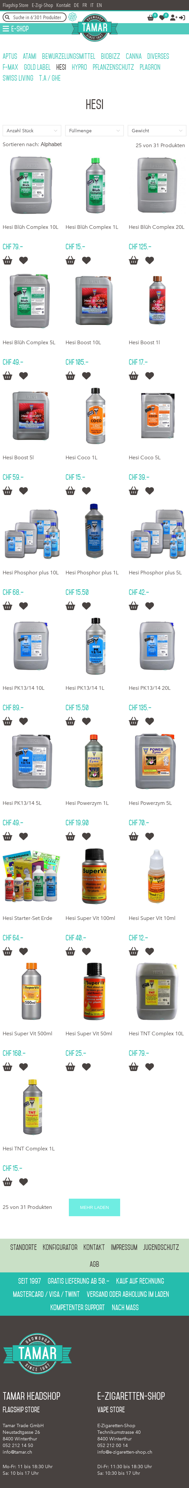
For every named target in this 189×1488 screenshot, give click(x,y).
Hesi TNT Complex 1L (29, 1148)
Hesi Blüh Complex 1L (92, 227)
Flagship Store (15, 5)
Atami (29, 56)
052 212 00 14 (112, 1445)
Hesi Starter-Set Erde (27, 918)
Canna (134, 56)
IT (91, 5)
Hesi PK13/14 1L (85, 688)
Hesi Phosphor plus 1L (92, 572)
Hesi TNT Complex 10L (156, 1033)
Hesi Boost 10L (83, 342)
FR (84, 5)
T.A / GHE (50, 78)
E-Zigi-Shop (42, 5)
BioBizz (110, 56)
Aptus (10, 56)
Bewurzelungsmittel (68, 56)
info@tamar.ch (17, 1452)
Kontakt (63, 5)
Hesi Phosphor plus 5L (155, 572)
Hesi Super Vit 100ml (90, 918)
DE (76, 5)
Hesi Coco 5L (145, 457)
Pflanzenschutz (113, 67)
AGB (94, 1264)
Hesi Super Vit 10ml (152, 918)
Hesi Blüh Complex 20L (156, 227)
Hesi (61, 67)
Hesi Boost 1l (144, 342)
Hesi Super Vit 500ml (27, 1033)
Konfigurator (60, 1247)
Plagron (150, 67)
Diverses (158, 56)
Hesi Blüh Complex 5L (29, 342)
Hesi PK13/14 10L (23, 688)
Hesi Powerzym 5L (150, 803)
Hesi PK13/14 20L (149, 688)
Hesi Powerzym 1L (87, 803)
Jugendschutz (161, 1247)
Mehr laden (94, 1207)
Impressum (124, 1247)
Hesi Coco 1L (81, 457)
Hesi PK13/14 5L (22, 803)
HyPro (79, 67)
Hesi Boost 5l (18, 457)
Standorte (23, 1247)
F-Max (10, 67)
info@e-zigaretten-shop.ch (124, 1452)
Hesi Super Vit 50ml (89, 1033)
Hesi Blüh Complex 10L (30, 227)
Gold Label (37, 67)
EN (99, 5)
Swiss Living (18, 78)
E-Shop (19, 29)
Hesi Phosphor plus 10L (31, 572)
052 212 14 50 (18, 1445)
